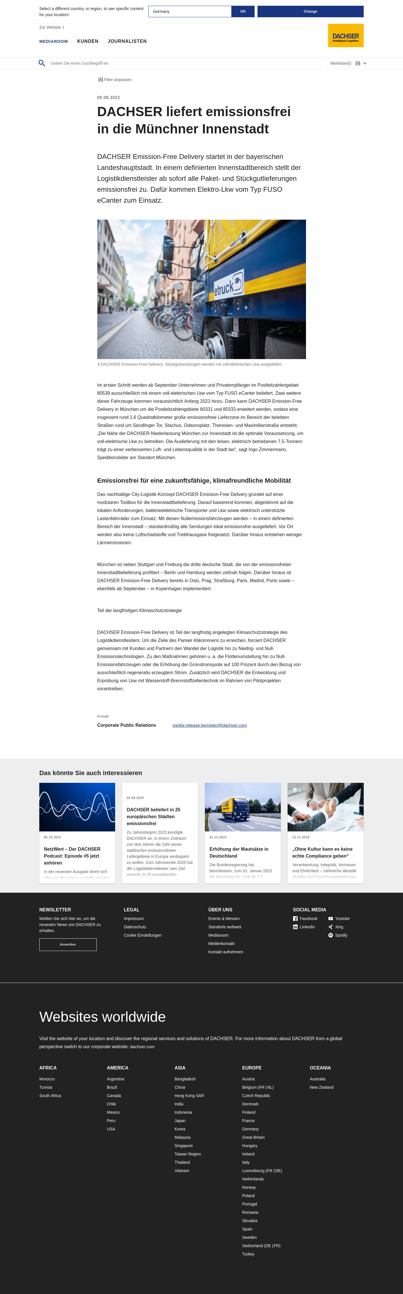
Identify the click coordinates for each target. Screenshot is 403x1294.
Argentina (115, 1079)
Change (310, 11)
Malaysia (182, 1137)
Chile (111, 1104)
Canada (114, 1095)
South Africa (50, 1095)
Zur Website (52, 27)
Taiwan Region (188, 1154)
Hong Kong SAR (189, 1095)
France (248, 1120)
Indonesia (183, 1112)
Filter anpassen (114, 79)
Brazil (112, 1087)
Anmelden (68, 944)
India (179, 1104)
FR (262, 1087)
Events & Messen (224, 918)
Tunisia (45, 1087)
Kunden (90, 41)
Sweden (249, 1237)
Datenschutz (135, 927)
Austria (248, 1079)
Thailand (182, 1162)
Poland (248, 1195)
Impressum (134, 918)
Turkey (248, 1254)
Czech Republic (256, 1095)
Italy (246, 1162)
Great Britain (253, 1137)
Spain (247, 1229)
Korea (180, 1129)
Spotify (338, 935)
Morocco (47, 1079)
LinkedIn (304, 927)
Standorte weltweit (224, 927)
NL (269, 1087)
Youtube (339, 918)
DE (277, 1170)
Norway (249, 1187)
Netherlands (253, 1179)
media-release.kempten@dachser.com (212, 725)
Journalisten (130, 41)
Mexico (113, 1112)
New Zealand (322, 1087)
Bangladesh (185, 1079)
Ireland (248, 1154)
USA (111, 1129)
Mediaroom (55, 41)
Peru (111, 1120)
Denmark (250, 1104)
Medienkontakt (221, 943)
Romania (250, 1212)
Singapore (184, 1145)
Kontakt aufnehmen (225, 952)
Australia (317, 1079)
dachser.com (143, 1046)
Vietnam (182, 1170)
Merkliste (340, 63)
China (180, 1087)
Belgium (249, 1087)
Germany (250, 1129)
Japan (180, 1120)
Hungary (249, 1145)
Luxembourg (253, 1170)
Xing (335, 927)
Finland (248, 1112)
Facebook (305, 918)
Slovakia (249, 1220)
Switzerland (252, 1245)
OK (243, 11)
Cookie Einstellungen (143, 935)
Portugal (249, 1204)
